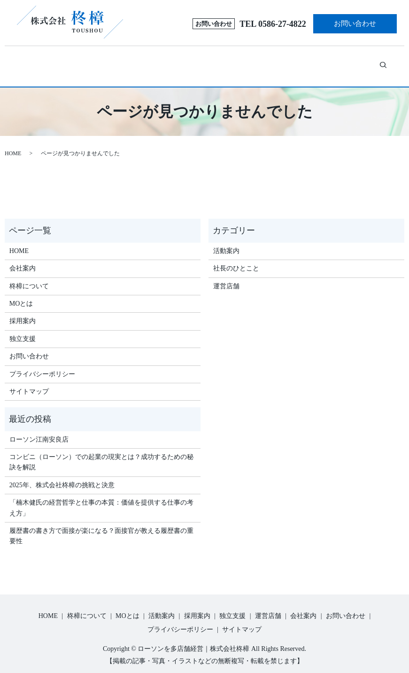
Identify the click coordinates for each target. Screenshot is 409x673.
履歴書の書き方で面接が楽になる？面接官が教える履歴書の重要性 (101, 525)
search (374, 60)
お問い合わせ (355, 23)
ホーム (47, 62)
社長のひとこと (236, 257)
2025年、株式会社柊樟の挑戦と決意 (62, 474)
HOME (13, 143)
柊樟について (85, 62)
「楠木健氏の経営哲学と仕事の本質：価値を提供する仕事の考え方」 (101, 497)
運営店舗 (309, 62)
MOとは (142, 62)
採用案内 (227, 62)
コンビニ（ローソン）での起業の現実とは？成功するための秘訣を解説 (101, 451)
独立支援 (268, 62)
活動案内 (191, 62)
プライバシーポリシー (42, 363)
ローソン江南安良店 (39, 429)
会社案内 (345, 62)
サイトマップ (29, 381)
